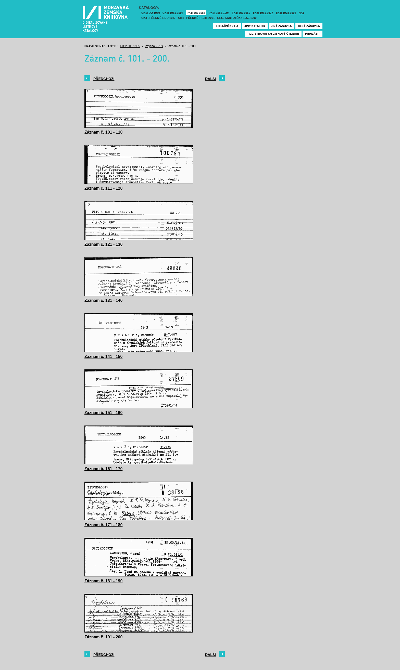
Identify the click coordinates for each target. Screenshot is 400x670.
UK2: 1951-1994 (172, 12)
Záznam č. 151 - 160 (103, 412)
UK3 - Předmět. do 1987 (158, 17)
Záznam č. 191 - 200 (103, 637)
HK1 (301, 12)
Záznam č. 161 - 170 (103, 469)
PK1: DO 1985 (196, 12)
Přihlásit (312, 33)
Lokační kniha (227, 26)
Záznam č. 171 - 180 (103, 525)
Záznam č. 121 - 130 (103, 244)
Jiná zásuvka (281, 26)
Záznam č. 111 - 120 (103, 188)
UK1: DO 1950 (150, 12)
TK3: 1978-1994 (286, 12)
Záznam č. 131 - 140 (103, 300)
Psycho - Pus (154, 46)
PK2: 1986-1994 (219, 12)
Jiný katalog (254, 26)
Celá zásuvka (309, 26)
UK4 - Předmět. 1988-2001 (196, 17)
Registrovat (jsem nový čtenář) (273, 33)
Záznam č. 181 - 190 (103, 581)
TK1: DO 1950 (241, 12)
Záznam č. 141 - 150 (103, 356)
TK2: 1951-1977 (263, 12)
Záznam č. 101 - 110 (103, 132)
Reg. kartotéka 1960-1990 (237, 17)
